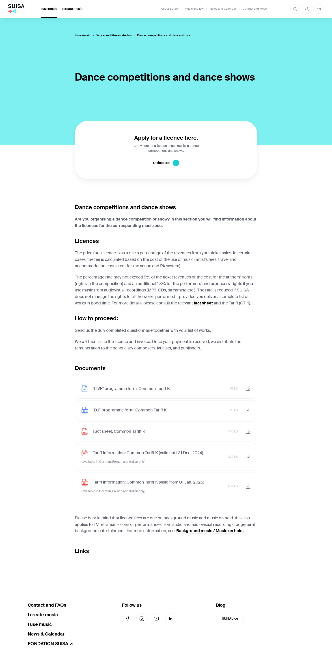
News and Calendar (223, 9)
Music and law (194, 9)
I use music (49, 9)
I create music (72, 9)
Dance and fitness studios (114, 35)
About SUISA (169, 9)
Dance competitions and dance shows (163, 35)
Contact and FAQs (255, 9)
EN (319, 9)
